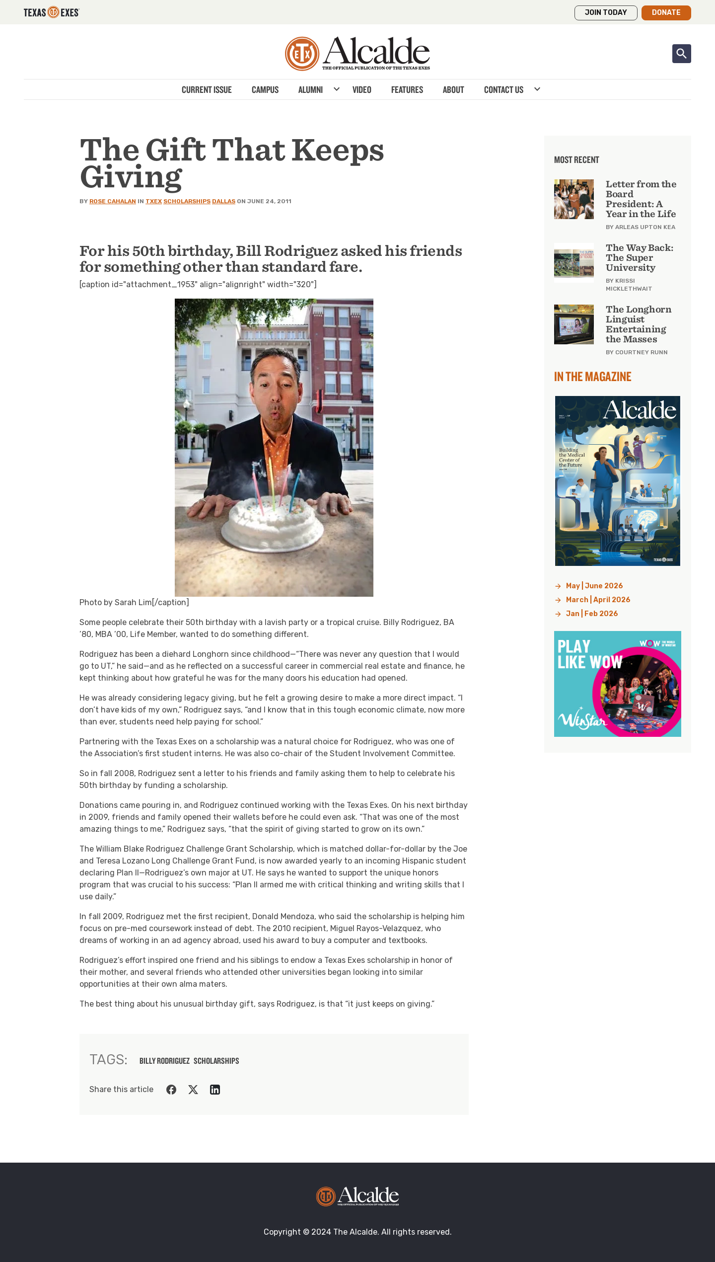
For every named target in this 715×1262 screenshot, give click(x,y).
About (453, 89)
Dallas (223, 201)
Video (362, 89)
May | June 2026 (594, 586)
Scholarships (187, 201)
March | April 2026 (598, 600)
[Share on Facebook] (171, 1090)
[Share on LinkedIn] (215, 1090)
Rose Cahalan (112, 201)
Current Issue (207, 89)
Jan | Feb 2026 (592, 614)
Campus (265, 89)
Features (407, 89)
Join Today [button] (606, 12)
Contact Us (503, 89)
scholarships (216, 1061)
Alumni (310, 89)
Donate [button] (666, 12)
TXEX (153, 201)
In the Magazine (593, 376)
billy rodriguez (165, 1061)
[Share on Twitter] (193, 1090)
